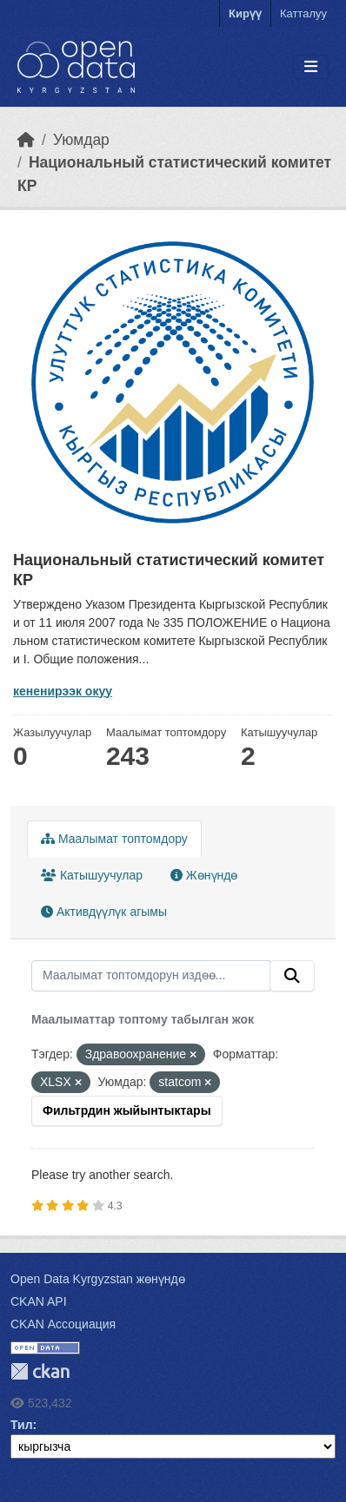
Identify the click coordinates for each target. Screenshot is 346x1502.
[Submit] (292, 975)
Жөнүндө (203, 875)
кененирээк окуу (62, 691)
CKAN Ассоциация (63, 1324)
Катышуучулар (92, 875)
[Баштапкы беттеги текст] (26, 139)
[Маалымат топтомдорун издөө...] (150, 975)
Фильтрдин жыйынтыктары (127, 1110)
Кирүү (245, 13)
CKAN (40, 1371)
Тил (21, 1425)
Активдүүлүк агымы (104, 912)
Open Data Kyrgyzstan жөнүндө (97, 1279)
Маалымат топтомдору (114, 839)
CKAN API (38, 1301)
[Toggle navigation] (311, 67)
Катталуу (303, 13)
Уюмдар (81, 139)
